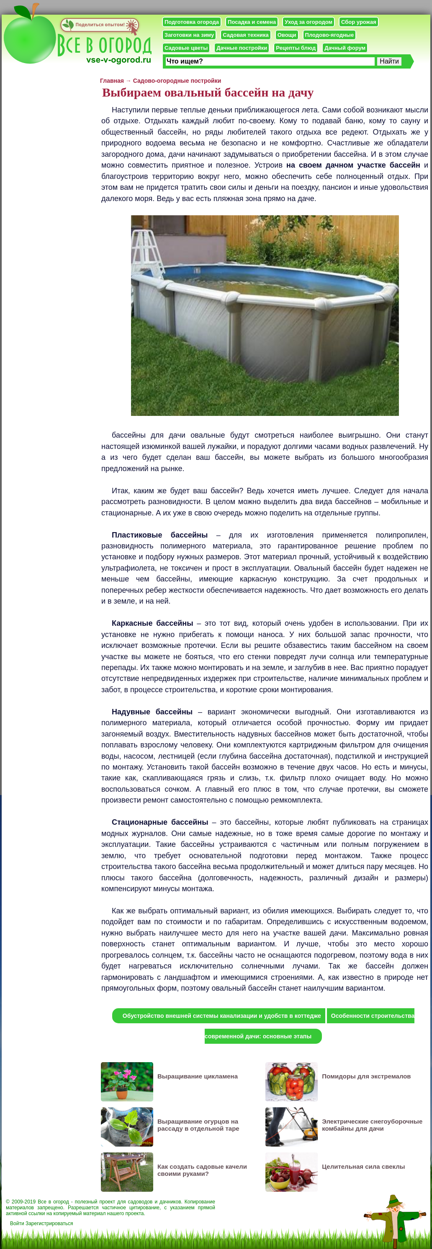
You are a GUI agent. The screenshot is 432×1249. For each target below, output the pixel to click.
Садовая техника (245, 35)
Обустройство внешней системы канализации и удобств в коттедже (222, 1015)
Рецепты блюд (296, 48)
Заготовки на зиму (189, 35)
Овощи (287, 35)
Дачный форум (344, 48)
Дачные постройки (241, 48)
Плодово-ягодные (329, 35)
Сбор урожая (358, 22)
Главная (112, 80)
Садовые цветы (186, 48)
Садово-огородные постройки (177, 80)
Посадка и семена (252, 22)
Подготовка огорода (192, 22)
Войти (17, 1223)
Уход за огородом (308, 22)
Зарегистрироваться (49, 1223)
